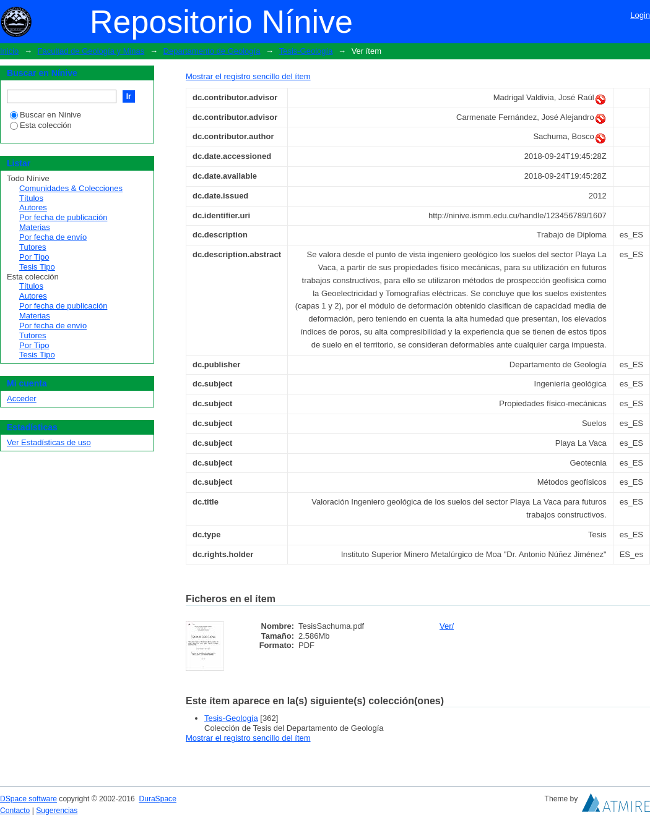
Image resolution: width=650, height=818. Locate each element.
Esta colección (41, 125)
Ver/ (447, 626)
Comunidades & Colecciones (71, 188)
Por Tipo (34, 257)
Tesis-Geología (306, 51)
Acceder (22, 398)
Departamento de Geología (212, 51)
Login (640, 15)
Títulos (31, 198)
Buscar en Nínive (45, 114)
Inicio (9, 51)
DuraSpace (157, 799)
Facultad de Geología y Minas (91, 51)
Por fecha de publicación (63, 217)
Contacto (15, 810)
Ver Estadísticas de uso (49, 442)
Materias (34, 227)
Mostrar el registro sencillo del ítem (248, 76)
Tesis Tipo (37, 266)
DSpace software (28, 799)
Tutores (32, 247)
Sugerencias (56, 810)
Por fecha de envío (53, 237)
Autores (33, 207)
